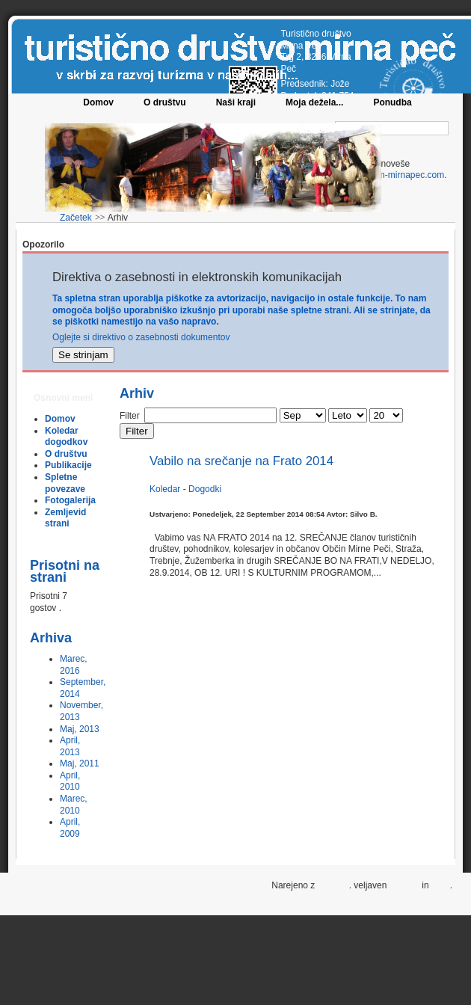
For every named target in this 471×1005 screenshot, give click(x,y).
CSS (440, 885)
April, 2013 (70, 746)
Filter (137, 431)
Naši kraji (236, 102)
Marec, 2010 (73, 804)
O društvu (165, 102)
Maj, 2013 (79, 729)
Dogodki (204, 489)
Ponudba (392, 102)
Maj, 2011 (79, 763)
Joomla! (333, 885)
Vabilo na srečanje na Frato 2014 (241, 461)
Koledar (166, 489)
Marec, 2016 (73, 665)
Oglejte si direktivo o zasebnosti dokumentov (141, 337)
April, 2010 (70, 781)
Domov (98, 102)
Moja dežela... (314, 102)
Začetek (76, 217)
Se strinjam (83, 354)
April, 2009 (70, 828)
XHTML (404, 885)
